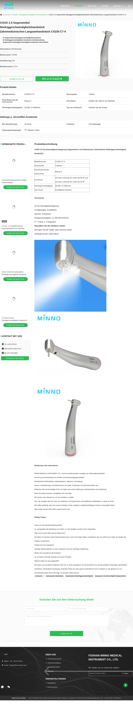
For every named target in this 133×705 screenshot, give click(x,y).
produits (14, 15)
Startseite (65, 6)
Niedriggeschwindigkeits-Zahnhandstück (33, 15)
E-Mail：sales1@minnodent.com (14, 665)
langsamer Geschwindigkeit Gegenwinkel (110, 576)
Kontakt (104, 6)
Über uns (92, 6)
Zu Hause (6, 15)
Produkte (78, 6)
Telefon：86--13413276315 (12, 661)
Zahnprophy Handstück (54, 576)
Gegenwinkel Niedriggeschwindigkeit (79, 576)
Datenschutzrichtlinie (19, 698)
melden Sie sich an (125, 673)
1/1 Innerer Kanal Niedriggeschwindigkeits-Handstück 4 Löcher (14, 320)
